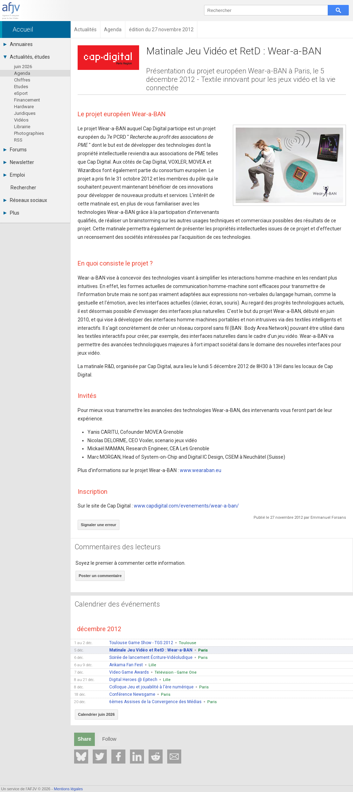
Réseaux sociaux (25, 200)
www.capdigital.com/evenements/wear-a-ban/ (186, 506)
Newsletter (19, 162)
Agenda (22, 73)
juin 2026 (23, 66)
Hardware (24, 106)
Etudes (21, 86)
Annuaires (18, 44)
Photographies (29, 133)
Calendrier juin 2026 (96, 714)
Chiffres (22, 80)
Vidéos (21, 120)
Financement (27, 100)
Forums (15, 149)
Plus (11, 213)
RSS (18, 140)
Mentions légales (68, 789)
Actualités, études (27, 57)
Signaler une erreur (98, 525)
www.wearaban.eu (200, 470)
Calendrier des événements (117, 604)
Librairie (22, 126)
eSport (21, 93)
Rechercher (23, 187)
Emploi (14, 175)
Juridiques (24, 113)
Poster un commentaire (100, 576)
